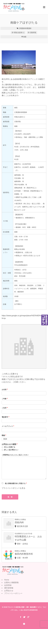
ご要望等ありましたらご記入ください (15, 455)
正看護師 (22, 28)
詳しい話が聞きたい (11, 450)
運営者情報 (8, 588)
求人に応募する (9, 447)
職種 (4, 435)
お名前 (5, 389)
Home (6, 580)
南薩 (24, 37)
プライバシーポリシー (13, 593)
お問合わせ (8, 591)
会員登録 (7, 585)
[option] (24, 62)
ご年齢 (5, 399)
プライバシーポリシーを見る (13, 488)
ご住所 (5, 408)
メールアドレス (8, 426)
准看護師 (28, 28)
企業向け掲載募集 (11, 582)
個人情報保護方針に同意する (16, 483)
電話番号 (5, 417)
